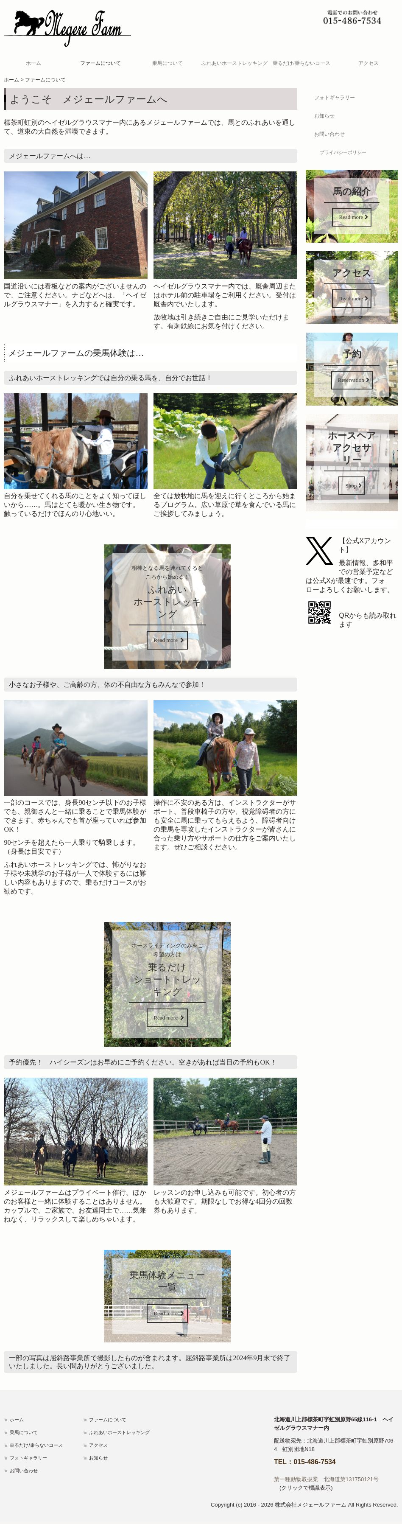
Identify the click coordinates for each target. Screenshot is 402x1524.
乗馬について (167, 63)
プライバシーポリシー (343, 152)
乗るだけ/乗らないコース (301, 63)
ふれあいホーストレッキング (234, 63)
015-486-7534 (314, 1461)
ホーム (33, 63)
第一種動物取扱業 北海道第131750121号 (326, 1479)
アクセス (368, 63)
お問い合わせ (329, 134)
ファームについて (100, 63)
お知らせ (324, 116)
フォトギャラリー (334, 98)
